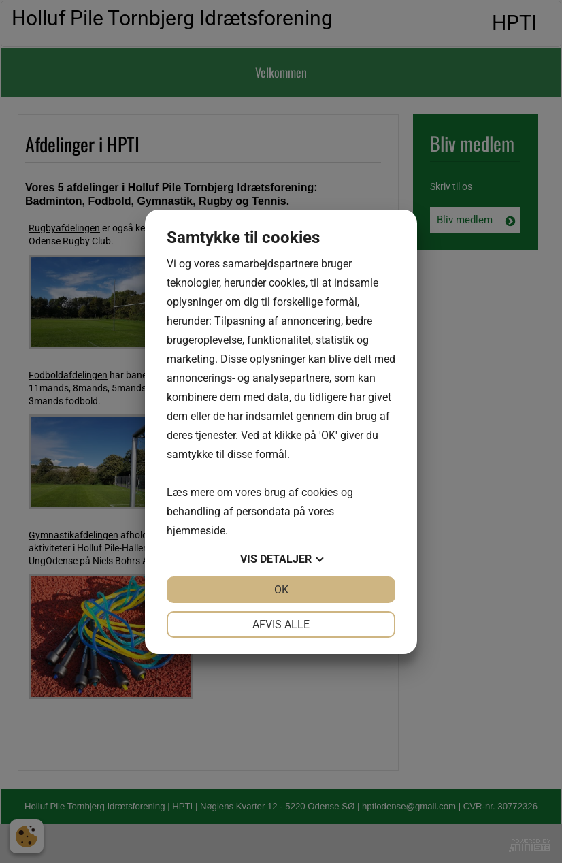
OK (281, 589)
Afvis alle (281, 624)
